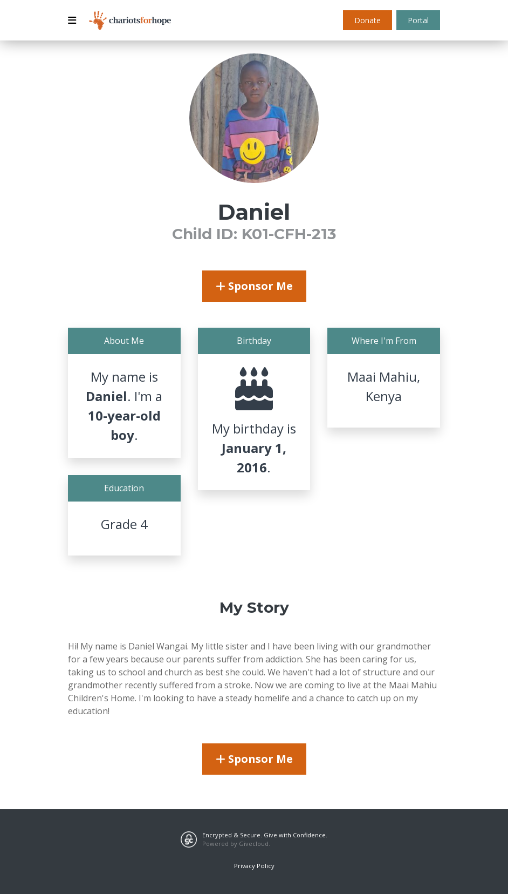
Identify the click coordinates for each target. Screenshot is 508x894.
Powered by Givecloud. (236, 843)
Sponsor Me (254, 286)
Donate (367, 20)
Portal (418, 20)
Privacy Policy (254, 866)
